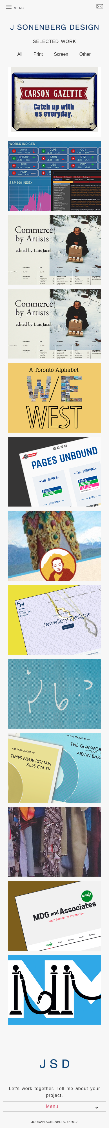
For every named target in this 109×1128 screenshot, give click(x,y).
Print (38, 54)
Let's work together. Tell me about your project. (54, 1092)
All (20, 54)
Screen (61, 54)
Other (85, 54)
